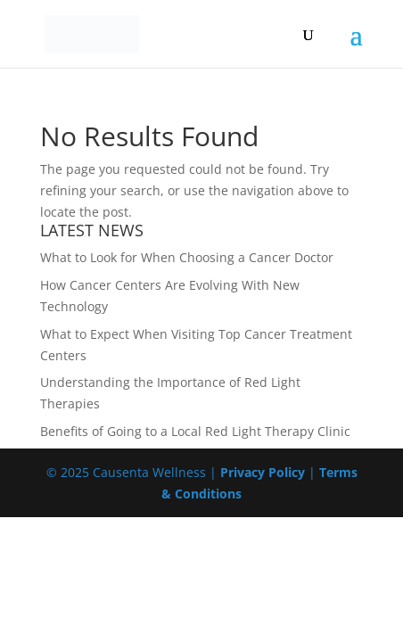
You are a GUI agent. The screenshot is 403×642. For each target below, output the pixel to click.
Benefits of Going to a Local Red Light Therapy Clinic (195, 431)
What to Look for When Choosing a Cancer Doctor (186, 257)
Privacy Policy (262, 472)
